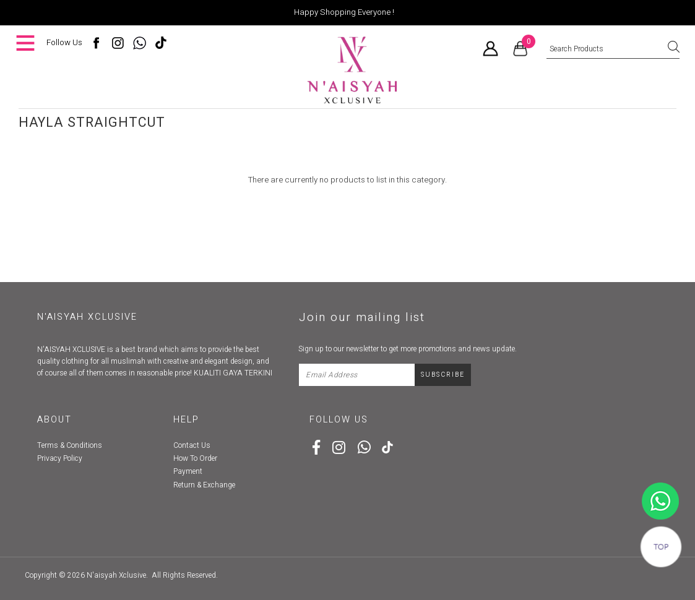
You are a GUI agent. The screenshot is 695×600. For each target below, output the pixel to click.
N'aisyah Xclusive (116, 575)
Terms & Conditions (69, 445)
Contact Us (191, 445)
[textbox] (613, 49)
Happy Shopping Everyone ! (344, 12)
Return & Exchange (204, 485)
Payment (187, 471)
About (54, 419)
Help (186, 419)
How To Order (195, 458)
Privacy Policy (59, 458)
